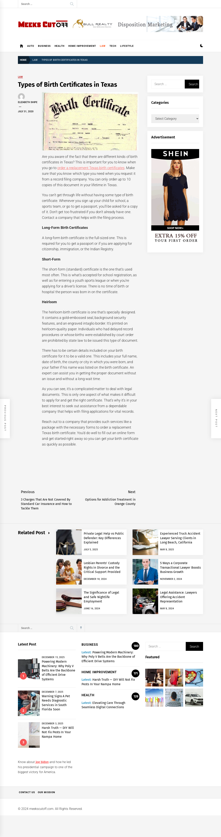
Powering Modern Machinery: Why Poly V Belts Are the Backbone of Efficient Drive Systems (58, 670)
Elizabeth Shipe (27, 102)
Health (59, 46)
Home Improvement (82, 46)
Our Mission (46, 792)
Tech (113, 46)
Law (103, 46)
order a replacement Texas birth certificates (90, 168)
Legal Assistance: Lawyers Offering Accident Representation (178, 597)
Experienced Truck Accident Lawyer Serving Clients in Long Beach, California (180, 538)
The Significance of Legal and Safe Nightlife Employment (101, 597)
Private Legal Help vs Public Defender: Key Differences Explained (104, 538)
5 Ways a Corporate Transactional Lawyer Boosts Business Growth (180, 567)
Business (44, 46)
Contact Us (27, 792)
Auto (30, 46)
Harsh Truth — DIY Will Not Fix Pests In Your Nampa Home (58, 732)
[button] (201, 46)
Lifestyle (127, 46)
